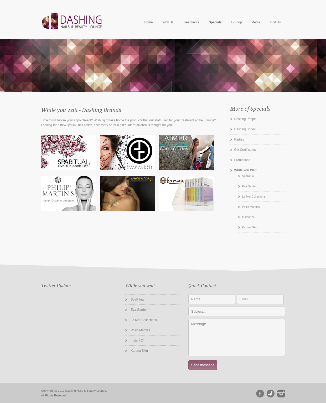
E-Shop (236, 22)
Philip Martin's (251, 206)
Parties (239, 139)
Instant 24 (248, 217)
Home (148, 22)
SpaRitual (248, 176)
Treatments (191, 22)
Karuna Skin (250, 227)
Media (255, 22)
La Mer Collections (254, 196)
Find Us (275, 22)
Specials (215, 22)
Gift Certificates (245, 150)
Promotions (242, 160)
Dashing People (245, 119)
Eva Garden (249, 186)
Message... (236, 337)
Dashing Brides (245, 129)
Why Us (167, 22)
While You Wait (245, 170)
